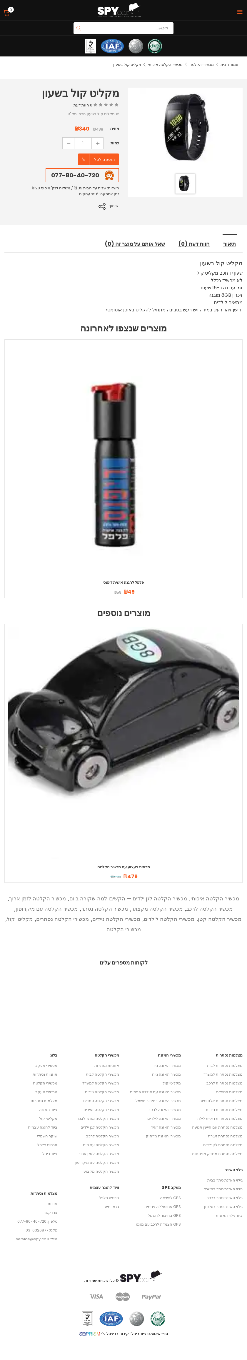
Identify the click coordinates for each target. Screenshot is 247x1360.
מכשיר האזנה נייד (167, 1065)
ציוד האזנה (48, 1109)
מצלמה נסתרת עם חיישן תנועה (217, 1127)
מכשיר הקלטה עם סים (101, 1144)
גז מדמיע (112, 1206)
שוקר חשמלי (47, 1136)
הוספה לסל (104, 159)
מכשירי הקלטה (201, 64)
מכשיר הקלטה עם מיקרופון (47, 908)
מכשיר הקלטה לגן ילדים (100, 1127)
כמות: (114, 143)
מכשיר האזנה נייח (166, 1074)
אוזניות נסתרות (45, 1074)
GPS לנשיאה (170, 1197)
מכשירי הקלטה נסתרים (62, 918)
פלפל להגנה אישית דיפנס (123, 582)
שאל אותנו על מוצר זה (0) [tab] (133, 244)
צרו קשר (50, 1212)
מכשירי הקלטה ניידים (116, 918)
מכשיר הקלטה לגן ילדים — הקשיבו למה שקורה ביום (128, 898)
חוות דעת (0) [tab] (194, 244)
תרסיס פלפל (47, 1144)
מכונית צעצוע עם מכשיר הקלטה (123, 867)
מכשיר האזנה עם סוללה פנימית (155, 1091)
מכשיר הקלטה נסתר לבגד (98, 1118)
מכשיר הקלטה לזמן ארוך (37, 898)
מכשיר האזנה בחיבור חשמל (158, 1100)
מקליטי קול (20, 918)
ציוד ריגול (49, 1153)
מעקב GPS (171, 1187)
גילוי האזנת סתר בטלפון (223, 1206)
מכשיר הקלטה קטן (219, 918)
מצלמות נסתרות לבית (225, 1065)
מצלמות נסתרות (44, 1100)
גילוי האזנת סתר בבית (225, 1180)
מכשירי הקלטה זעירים (101, 1109)
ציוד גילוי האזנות (229, 1215)
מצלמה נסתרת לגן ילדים (223, 1144)
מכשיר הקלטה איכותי (165, 64)
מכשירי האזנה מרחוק (163, 1136)
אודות (52, 1203)
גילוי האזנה (233, 1169)
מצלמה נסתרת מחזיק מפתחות (217, 1153)
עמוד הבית (229, 64)
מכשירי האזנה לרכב (164, 1109)
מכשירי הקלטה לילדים (169, 918)
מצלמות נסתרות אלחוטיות (221, 1100)
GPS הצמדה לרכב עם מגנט (158, 1224)
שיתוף (114, 205)
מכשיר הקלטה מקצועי (157, 908)
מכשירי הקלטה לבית (102, 1074)
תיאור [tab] (230, 244)
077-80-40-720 (75, 175)
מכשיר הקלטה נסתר (104, 908)
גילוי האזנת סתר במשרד (223, 1189)
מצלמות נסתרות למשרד (223, 1074)
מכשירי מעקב (46, 1065)
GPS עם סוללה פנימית (162, 1206)
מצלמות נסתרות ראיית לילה (220, 1118)
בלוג (53, 1055)
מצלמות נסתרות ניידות (224, 1109)
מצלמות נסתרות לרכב (224, 1083)
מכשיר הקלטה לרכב (209, 908)
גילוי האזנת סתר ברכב (225, 1197)
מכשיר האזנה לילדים (164, 1118)
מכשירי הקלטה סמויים (101, 1100)
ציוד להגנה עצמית (42, 1127)
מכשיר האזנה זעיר (166, 1127)
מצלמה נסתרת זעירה (225, 1136)
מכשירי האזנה (169, 1055)
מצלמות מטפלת (229, 1091)
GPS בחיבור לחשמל (164, 1215)
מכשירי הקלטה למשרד (100, 1083)
